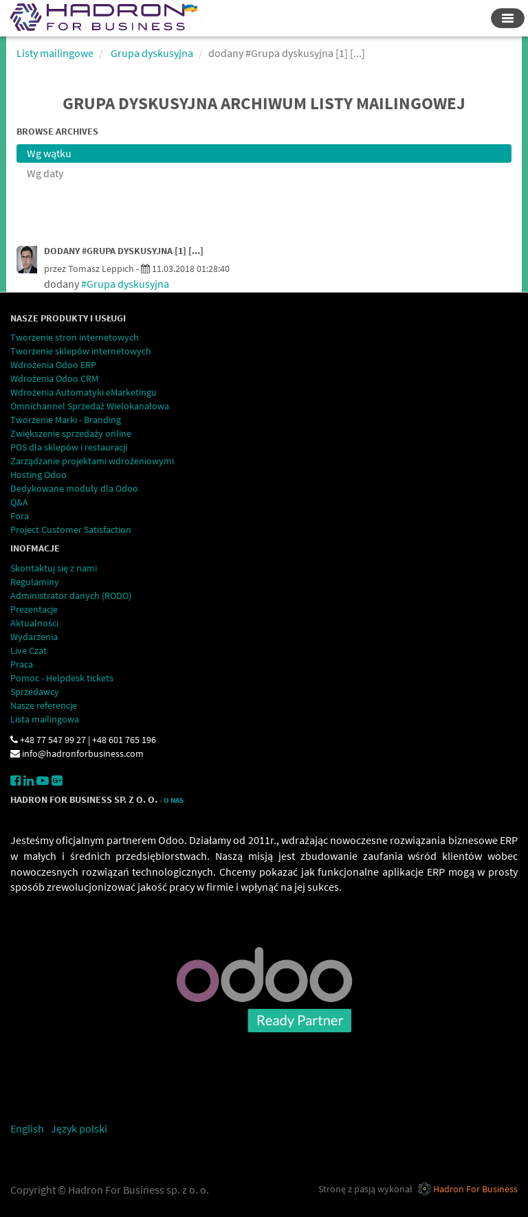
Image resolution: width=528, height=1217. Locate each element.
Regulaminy (34, 582)
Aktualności (34, 623)
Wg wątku (49, 153)
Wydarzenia (34, 636)
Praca (21, 664)
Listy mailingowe (55, 53)
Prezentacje (34, 609)
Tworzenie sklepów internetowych (80, 351)
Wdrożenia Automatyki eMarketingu (83, 392)
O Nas (174, 800)
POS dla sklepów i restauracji (68, 447)
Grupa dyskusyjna (152, 53)
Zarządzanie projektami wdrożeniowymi (92, 461)
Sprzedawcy (34, 691)
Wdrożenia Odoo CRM (54, 378)
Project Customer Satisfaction (70, 529)
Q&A (19, 502)
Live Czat (28, 650)
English (27, 1128)
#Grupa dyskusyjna (125, 284)
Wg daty (45, 173)
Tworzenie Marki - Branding (65, 419)
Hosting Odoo (38, 474)
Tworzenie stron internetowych (74, 337)
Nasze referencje (43, 705)
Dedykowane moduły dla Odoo (74, 488)
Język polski (79, 1128)
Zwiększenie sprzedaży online (70, 433)
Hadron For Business (475, 1189)
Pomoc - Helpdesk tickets (61, 678)
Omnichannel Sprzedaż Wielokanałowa (89, 406)
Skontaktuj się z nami (53, 568)
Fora (19, 516)
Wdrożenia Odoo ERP (53, 365)
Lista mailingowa (44, 719)
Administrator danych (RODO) (70, 595)
